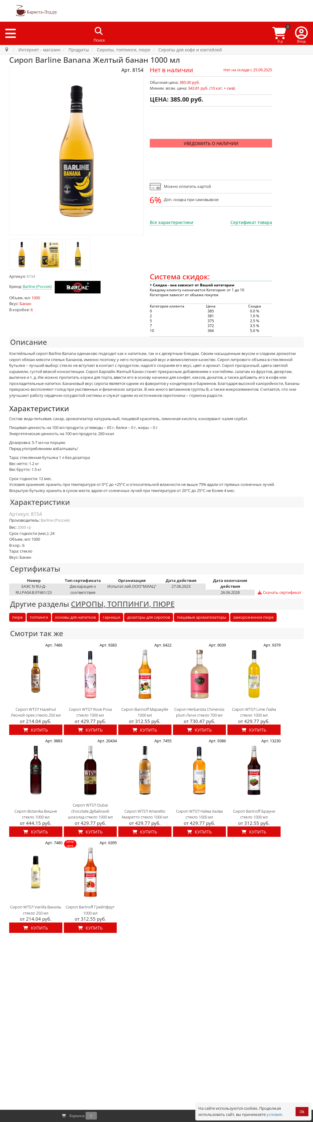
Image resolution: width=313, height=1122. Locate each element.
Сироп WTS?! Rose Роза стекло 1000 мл (90, 712)
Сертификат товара (251, 222)
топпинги (39, 617)
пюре (17, 617)
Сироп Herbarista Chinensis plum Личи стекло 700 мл (199, 712)
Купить (35, 730)
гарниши (111, 617)
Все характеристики (171, 222)
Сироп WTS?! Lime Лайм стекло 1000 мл (254, 712)
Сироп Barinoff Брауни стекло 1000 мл (254, 814)
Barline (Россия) (37, 286)
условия (274, 1114)
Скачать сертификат (279, 592)
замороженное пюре (253, 617)
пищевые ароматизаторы (201, 617)
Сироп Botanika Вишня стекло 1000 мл (35, 814)
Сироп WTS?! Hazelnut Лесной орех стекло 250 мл (36, 712)
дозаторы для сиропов (148, 617)
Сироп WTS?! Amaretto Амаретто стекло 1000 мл (145, 814)
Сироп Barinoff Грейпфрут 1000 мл (90, 910)
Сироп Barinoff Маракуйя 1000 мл (144, 712)
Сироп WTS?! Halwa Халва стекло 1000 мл (199, 814)
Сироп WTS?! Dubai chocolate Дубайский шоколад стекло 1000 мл (90, 811)
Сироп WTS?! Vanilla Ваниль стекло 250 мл (35, 910)
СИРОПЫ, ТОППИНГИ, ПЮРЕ (123, 604)
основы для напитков (75, 617)
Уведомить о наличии (211, 143)
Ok (302, 1111)
